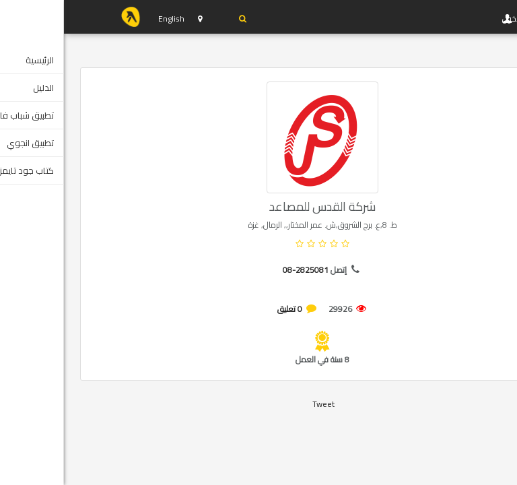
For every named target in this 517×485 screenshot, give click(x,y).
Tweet (259, 404)
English (107, 18)
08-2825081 (242, 270)
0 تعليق (225, 309)
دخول (173, 19)
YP (66, 17)
